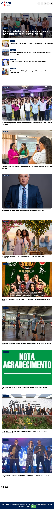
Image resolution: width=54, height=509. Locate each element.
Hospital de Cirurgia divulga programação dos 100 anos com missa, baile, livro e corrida (27, 167)
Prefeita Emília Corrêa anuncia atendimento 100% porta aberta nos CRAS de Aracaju (25, 32)
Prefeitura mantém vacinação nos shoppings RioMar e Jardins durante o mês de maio (31, 44)
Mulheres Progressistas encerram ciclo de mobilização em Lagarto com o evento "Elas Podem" (27, 123)
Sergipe (5, 28)
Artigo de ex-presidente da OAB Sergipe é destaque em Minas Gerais (23, 211)
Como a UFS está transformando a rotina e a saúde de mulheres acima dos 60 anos (26, 344)
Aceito (33, 506)
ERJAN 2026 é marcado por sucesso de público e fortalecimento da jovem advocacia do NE (25, 432)
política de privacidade (25, 506)
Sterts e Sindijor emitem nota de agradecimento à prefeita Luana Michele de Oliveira (25, 388)
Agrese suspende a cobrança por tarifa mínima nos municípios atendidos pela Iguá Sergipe (30, 53)
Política (13, 50)
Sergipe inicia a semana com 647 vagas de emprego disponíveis (28, 62)
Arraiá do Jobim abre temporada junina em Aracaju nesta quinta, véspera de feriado (26, 300)
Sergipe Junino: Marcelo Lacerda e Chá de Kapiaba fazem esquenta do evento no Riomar (26, 476)
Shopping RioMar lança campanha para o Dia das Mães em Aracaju (23, 257)
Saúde (12, 41)
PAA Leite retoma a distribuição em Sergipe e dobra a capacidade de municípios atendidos (29, 71)
